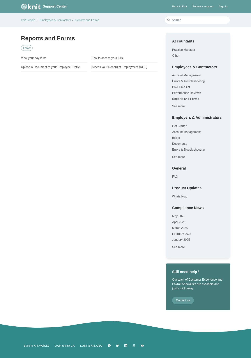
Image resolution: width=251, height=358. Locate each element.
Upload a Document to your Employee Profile (50, 67)
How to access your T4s (107, 58)
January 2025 (181, 239)
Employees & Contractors (55, 20)
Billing (176, 137)
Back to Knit (179, 6)
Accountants (183, 41)
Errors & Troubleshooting (188, 81)
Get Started (179, 126)
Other (175, 55)
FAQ (175, 176)
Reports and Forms (87, 20)
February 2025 (181, 233)
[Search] (197, 20)
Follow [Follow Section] (27, 48)
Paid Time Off (181, 87)
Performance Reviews (186, 93)
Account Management (186, 75)
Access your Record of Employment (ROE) (119, 67)
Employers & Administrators (197, 117)
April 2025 (178, 222)
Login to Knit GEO (91, 345)
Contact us (183, 300)
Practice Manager (183, 49)
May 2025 (178, 216)
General (179, 168)
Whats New (179, 196)
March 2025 (180, 227)
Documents (179, 143)
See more (178, 106)
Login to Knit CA (65, 345)
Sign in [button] (223, 6)
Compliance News (188, 208)
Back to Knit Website (36, 345)
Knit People (28, 20)
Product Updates (186, 188)
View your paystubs (33, 58)
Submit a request (202, 6)
